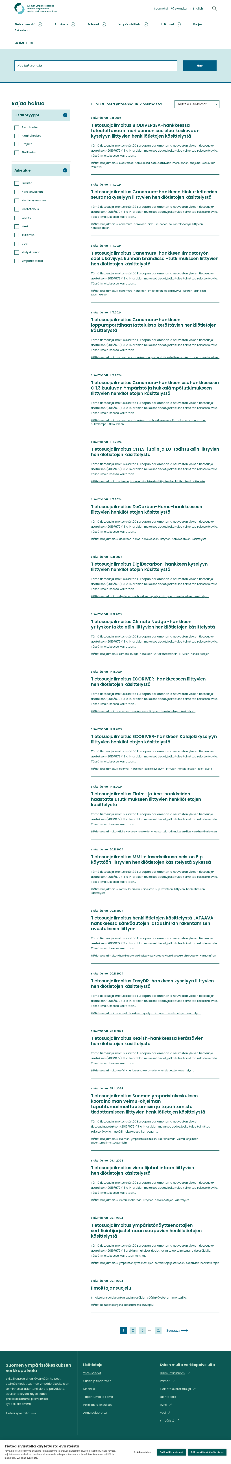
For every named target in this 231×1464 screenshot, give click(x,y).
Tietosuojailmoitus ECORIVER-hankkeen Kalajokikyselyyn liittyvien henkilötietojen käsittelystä (154, 739)
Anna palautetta (95, 1413)
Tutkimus (61, 24)
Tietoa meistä (24, 24)
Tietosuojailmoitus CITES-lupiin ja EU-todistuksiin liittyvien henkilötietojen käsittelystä (155, 452)
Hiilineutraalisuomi (175, 1373)
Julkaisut (167, 24)
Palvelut (93, 24)
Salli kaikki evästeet (171, 1452)
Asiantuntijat (24, 30)
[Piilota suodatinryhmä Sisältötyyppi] (65, 115)
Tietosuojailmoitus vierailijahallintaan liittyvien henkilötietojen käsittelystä (142, 1170)
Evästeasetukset (142, 1452)
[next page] (149, 1330)
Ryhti (166, 1405)
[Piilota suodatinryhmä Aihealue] (65, 170)
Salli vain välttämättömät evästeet (207, 1452)
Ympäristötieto (130, 24)
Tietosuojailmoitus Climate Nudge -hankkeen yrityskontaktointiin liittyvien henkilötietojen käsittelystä (153, 624)
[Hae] (214, 8)
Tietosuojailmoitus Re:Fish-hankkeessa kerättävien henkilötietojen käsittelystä (147, 1041)
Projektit (199, 24)
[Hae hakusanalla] (95, 65)
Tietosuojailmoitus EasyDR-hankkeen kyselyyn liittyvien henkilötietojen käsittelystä (152, 983)
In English (196, 8)
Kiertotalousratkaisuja (178, 1389)
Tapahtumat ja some (98, 1397)
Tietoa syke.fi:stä (21, 1413)
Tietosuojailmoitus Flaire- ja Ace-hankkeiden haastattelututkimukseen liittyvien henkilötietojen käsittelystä (146, 799)
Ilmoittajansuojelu (111, 1288)
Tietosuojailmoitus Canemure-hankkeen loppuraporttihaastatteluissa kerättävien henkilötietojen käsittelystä (154, 325)
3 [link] (142, 1330)
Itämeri (167, 1381)
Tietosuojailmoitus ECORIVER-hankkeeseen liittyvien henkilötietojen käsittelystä (148, 681)
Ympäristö (170, 1421)
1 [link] (122, 1330)
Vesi (165, 1413)
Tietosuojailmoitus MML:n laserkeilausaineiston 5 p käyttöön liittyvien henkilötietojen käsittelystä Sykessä (151, 859)
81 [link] (158, 1330)
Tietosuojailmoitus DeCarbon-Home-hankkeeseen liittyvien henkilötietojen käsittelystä (146, 509)
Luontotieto (170, 1397)
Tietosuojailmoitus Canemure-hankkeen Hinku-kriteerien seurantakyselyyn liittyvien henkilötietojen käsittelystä (154, 194)
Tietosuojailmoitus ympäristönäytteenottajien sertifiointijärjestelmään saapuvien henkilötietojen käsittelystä (146, 1231)
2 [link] (132, 1330)
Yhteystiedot (92, 1373)
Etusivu (19, 43)
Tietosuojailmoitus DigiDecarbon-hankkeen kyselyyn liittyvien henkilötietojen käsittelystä (149, 566)
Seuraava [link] (174, 1330)
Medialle (89, 1389)
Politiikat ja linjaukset (97, 1405)
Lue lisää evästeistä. (27, 1457)
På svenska (179, 8)
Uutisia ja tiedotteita (97, 1381)
